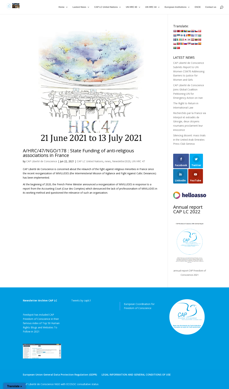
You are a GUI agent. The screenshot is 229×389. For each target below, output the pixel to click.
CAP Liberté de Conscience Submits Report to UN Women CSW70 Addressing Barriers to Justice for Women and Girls (188, 71)
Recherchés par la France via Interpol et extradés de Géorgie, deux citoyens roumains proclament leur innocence (189, 121)
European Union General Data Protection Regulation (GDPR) (60, 374)
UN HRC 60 (131, 7)
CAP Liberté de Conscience (41, 161)
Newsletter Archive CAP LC (40, 300)
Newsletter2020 (121, 161)
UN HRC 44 (151, 7)
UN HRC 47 (138, 161)
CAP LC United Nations (106, 7)
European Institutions (175, 7)
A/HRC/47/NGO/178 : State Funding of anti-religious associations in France (78, 152)
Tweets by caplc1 (81, 300)
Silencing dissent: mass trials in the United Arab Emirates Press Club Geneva (189, 140)
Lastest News (79, 7)
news (108, 161)
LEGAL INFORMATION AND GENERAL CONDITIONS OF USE (136, 374)
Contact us (210, 7)
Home (61, 7)
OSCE (198, 7)
